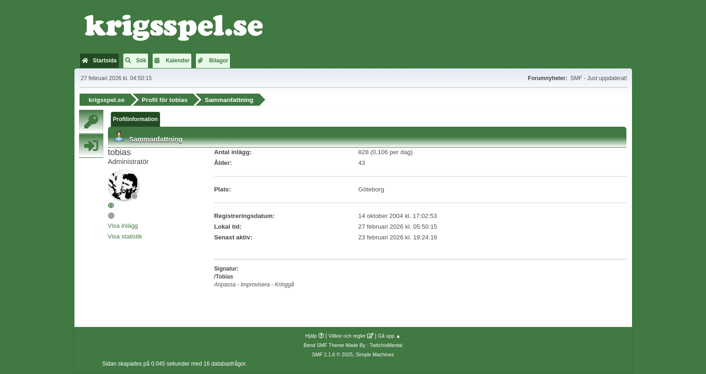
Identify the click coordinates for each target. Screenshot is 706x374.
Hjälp (311, 336)
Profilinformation (135, 119)
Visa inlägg (123, 225)
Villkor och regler (347, 336)
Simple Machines (375, 354)
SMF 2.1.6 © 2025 (332, 354)
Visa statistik (125, 236)
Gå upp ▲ (389, 336)
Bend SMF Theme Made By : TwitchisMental (352, 345)
